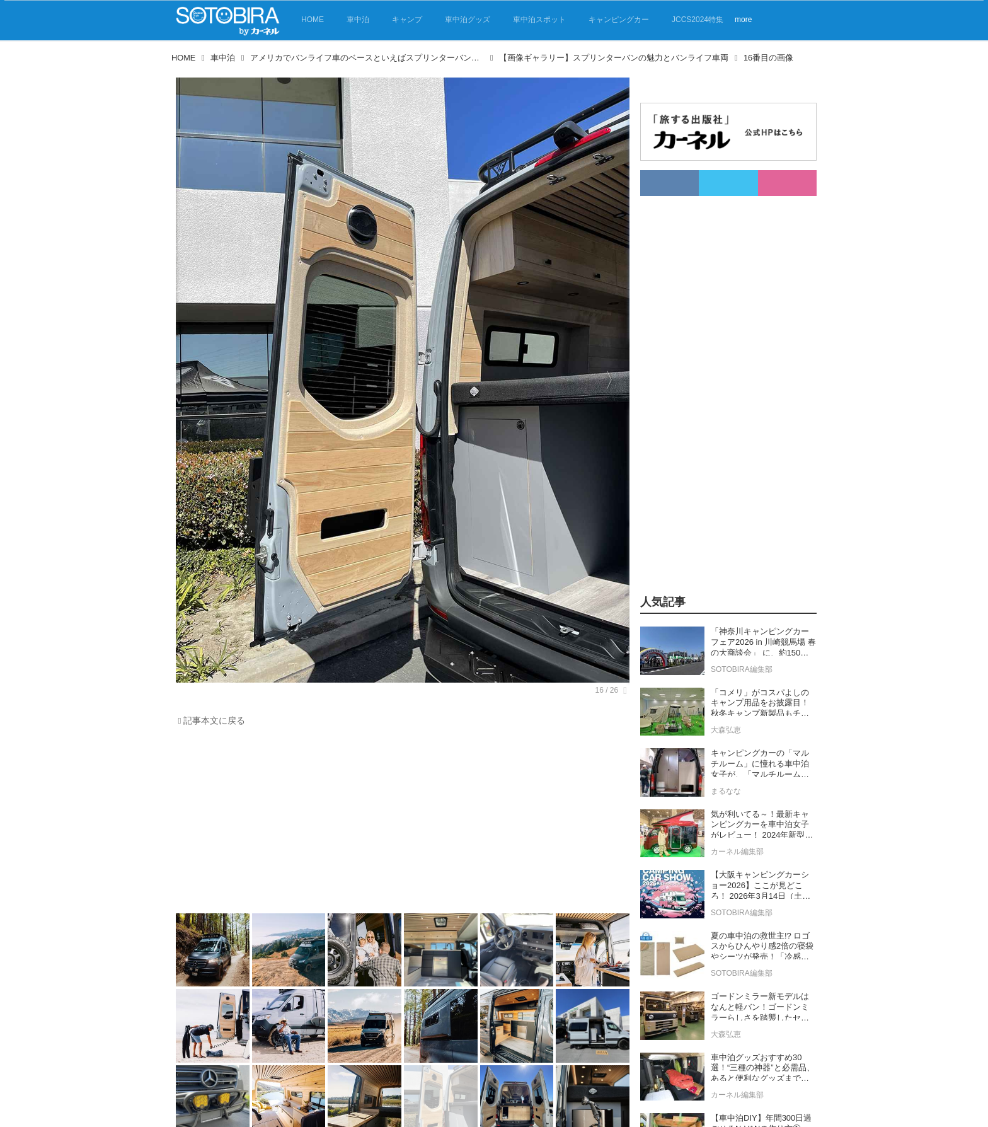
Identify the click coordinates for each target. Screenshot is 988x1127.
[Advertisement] (402, 823)
